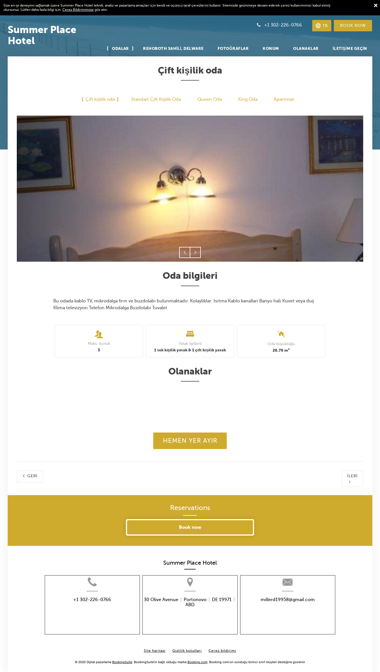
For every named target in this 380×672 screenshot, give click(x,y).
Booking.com (197, 658)
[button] (184, 252)
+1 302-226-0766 (80, 607)
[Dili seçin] (321, 25)
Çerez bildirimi (222, 646)
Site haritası (155, 646)
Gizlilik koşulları (187, 646)
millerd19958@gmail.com (299, 607)
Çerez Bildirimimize (78, 10)
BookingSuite (122, 658)
